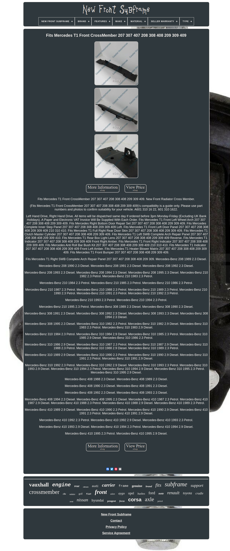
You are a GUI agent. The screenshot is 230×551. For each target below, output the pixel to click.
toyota (187, 493)
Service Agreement (116, 533)
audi (95, 486)
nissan (82, 499)
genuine (137, 486)
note (161, 493)
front (101, 492)
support (197, 485)
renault (173, 492)
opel (131, 493)
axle (149, 499)
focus (122, 501)
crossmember (44, 492)
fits (158, 485)
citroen (86, 487)
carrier (108, 485)
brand (149, 486)
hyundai (98, 500)
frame (123, 486)
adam (112, 494)
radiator (72, 494)
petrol (160, 501)
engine (61, 485)
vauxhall (39, 485)
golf (81, 494)
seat (71, 501)
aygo (121, 493)
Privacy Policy (116, 527)
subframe (176, 484)
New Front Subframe (116, 514)
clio (64, 494)
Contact (116, 520)
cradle (199, 493)
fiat (88, 494)
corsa (134, 499)
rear (77, 486)
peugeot (111, 501)
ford (152, 493)
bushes (141, 493)
